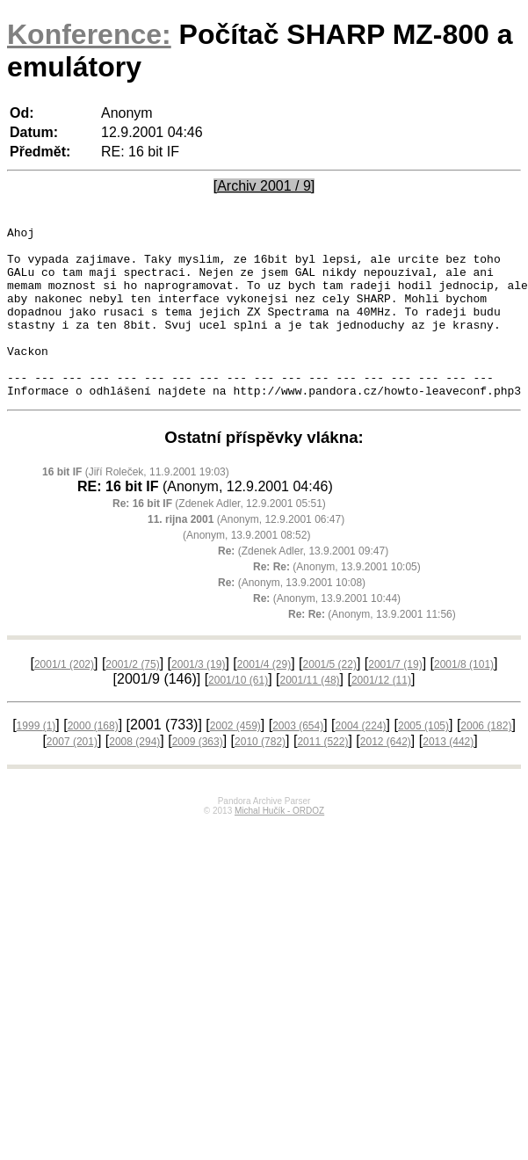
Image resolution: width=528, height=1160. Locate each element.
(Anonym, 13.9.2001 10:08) (291, 617)
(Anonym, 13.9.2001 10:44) (327, 633)
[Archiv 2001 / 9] (264, 185)
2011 (322, 776)
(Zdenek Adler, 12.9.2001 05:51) (219, 538)
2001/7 (395, 698)
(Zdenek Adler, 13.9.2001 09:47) (303, 585)
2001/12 (381, 714)
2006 (485, 760)
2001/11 (310, 714)
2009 (197, 776)
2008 (134, 776)
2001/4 (264, 698)
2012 (385, 776)
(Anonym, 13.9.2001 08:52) (246, 569)
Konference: (89, 34)
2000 (93, 760)
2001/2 (132, 698)
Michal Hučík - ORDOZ (279, 845)
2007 (72, 776)
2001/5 (330, 698)
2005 (423, 760)
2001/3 (198, 698)
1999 (36, 760)
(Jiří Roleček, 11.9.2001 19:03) (135, 506)
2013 (448, 776)
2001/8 (464, 698)
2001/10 (238, 714)
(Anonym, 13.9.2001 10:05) (337, 601)
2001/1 (64, 698)
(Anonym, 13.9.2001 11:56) (372, 648)
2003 (297, 760)
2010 (260, 776)
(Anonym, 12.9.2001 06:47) (246, 553)
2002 (235, 760)
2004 (361, 760)
